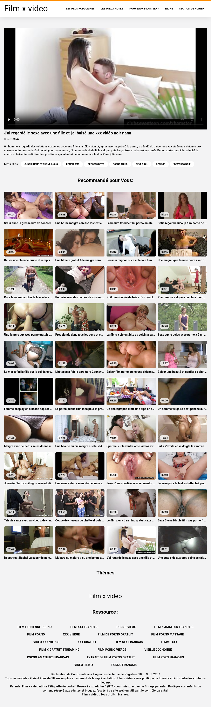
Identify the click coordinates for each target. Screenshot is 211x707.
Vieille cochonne (158, 649)
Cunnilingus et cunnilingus (41, 164)
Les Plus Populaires (80, 8)
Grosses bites (96, 164)
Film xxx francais (84, 627)
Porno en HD (120, 164)
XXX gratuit (86, 642)
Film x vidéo (90, 694)
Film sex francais (129, 642)
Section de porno (191, 8)
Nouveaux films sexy (144, 8)
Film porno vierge (112, 649)
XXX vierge (71, 634)
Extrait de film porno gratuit (111, 657)
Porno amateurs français (48, 657)
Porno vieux (126, 627)
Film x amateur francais (173, 627)
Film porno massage (167, 634)
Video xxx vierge (46, 642)
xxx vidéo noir (182, 164)
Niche (169, 8)
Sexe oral (142, 164)
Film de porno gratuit (115, 634)
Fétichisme (72, 164)
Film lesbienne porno (35, 627)
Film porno (36, 634)
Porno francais (124, 665)
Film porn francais (168, 657)
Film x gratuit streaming (59, 649)
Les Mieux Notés (112, 8)
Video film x (83, 665)
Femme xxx (169, 642)
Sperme (160, 164)
